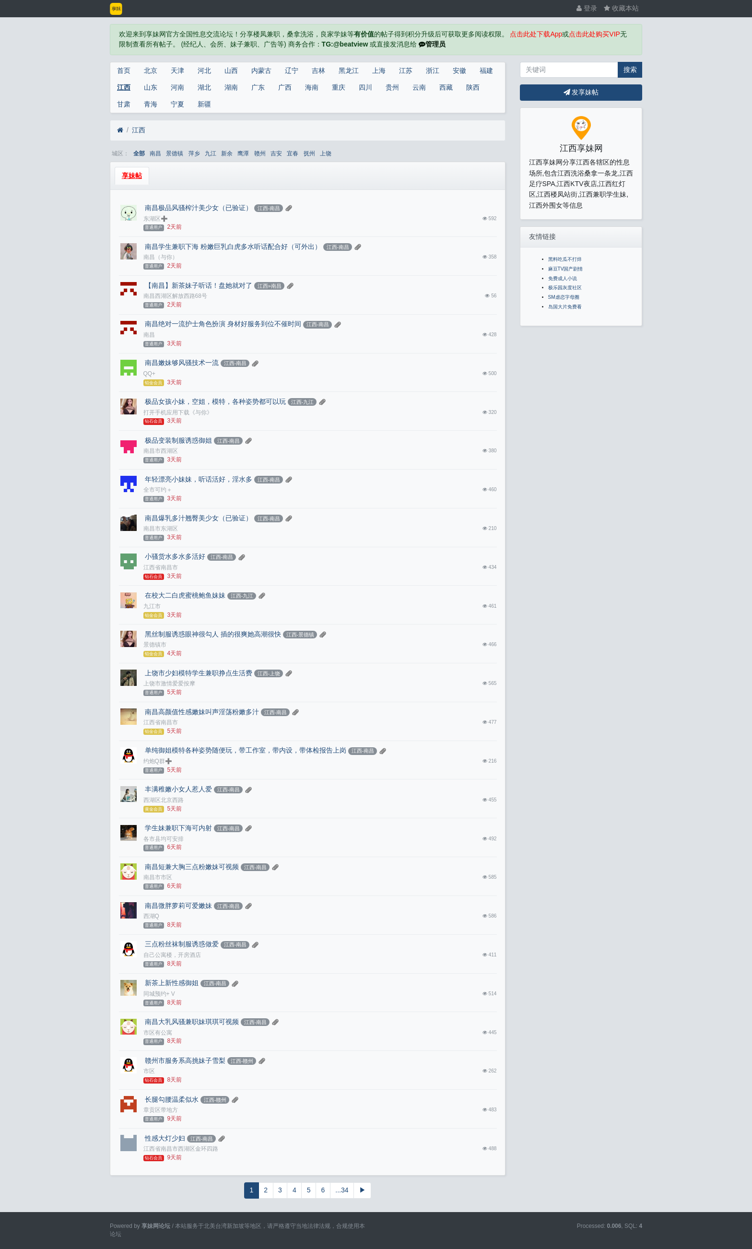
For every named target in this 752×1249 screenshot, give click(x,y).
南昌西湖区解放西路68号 (175, 296)
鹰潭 (243, 153)
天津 (177, 70)
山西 (231, 70)
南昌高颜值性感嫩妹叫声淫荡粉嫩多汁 (201, 712)
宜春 (292, 153)
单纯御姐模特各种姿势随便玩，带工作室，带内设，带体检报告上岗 (245, 750)
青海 (150, 104)
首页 (123, 70)
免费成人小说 (562, 278)
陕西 (473, 87)
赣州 (260, 153)
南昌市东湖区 (160, 528)
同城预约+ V (159, 993)
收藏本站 (621, 8)
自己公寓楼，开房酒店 (172, 955)
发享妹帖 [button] (581, 92)
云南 (419, 87)
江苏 (405, 70)
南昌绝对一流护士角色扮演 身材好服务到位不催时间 (222, 324)
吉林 (318, 70)
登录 (586, 8)
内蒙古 (261, 70)
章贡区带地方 (160, 1110)
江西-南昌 (269, 208)
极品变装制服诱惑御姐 (177, 440)
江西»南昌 (270, 286)
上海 (379, 70)
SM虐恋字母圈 (563, 297)
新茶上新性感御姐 (171, 983)
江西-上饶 (269, 673)
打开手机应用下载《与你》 (177, 412)
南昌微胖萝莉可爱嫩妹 (177, 905)
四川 (365, 87)
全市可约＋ (157, 489)
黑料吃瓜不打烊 (565, 259)
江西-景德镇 (300, 634)
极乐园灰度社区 (565, 287)
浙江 (432, 70)
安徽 (459, 70)
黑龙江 (349, 70)
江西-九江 (302, 402)
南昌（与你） (160, 257)
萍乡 (194, 153)
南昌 (155, 153)
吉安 (276, 153)
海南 (311, 87)
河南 (177, 87)
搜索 (630, 69)
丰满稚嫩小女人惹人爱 (177, 789)
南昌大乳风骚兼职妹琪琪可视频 (191, 1021)
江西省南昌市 (160, 567)
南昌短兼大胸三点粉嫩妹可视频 (191, 867)
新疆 (204, 104)
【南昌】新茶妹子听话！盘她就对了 (198, 285)
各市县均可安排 (163, 839)
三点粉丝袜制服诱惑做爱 (181, 944)
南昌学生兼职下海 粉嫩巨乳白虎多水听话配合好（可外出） (232, 246)
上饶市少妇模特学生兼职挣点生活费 (198, 673)
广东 (258, 87)
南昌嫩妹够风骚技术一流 (181, 362)
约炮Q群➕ (157, 761)
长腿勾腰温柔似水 (171, 1099)
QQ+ (149, 373)
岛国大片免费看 (565, 306)
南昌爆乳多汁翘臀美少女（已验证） (198, 518)
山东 (150, 87)
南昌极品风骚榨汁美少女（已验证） (198, 208)
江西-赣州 (242, 1061)
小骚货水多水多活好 (174, 556)
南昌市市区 (157, 877)
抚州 (309, 153)
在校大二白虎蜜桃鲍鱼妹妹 (184, 595)
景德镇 (174, 153)
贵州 (392, 87)
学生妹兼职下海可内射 (177, 828)
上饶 (325, 153)
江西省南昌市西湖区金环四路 (180, 1148)
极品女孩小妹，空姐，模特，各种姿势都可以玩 (214, 401)
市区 (149, 1071)
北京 (150, 70)
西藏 (446, 87)
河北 (204, 70)
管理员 (432, 44)
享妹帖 (132, 175)
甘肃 (123, 104)
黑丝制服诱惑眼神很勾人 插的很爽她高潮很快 (212, 634)
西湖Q (151, 916)
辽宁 (291, 70)
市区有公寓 (157, 1032)
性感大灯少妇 (164, 1138)
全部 (139, 153)
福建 (486, 70)
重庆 (338, 87)
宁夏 (177, 104)
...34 (341, 1190)
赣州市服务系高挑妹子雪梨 (184, 1060)
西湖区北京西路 (163, 800)
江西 (123, 87)
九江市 (152, 606)
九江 (210, 153)
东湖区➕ (155, 218)
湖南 (231, 87)
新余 (227, 153)
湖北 (204, 87)
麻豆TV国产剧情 (565, 268)
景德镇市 (154, 644)
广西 (285, 87)
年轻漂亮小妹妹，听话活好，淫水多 (198, 479)
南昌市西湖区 (160, 451)
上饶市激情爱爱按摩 (169, 683)
